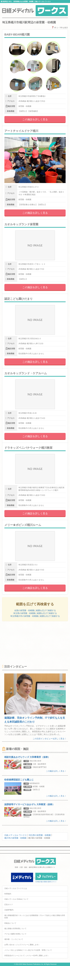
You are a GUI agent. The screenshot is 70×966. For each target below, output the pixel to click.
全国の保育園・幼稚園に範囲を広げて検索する (35, 610)
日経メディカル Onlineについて (16, 899)
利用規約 (7, 894)
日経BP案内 (8, 910)
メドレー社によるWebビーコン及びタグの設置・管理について (28, 950)
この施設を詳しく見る (35, 119)
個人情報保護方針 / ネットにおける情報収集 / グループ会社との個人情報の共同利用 (34, 916)
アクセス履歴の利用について (15, 934)
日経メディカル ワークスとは (15, 888)
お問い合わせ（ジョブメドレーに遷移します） (22, 945)
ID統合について (10, 923)
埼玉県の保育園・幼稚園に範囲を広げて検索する (35, 613)
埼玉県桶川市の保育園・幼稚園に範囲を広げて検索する (35, 616)
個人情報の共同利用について (15, 929)
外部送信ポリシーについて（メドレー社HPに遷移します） (26, 956)
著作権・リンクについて (13, 939)
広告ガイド (8, 905)
